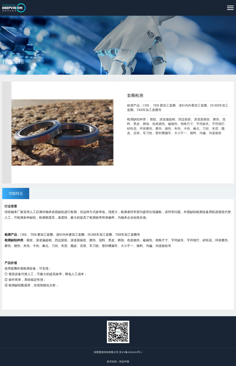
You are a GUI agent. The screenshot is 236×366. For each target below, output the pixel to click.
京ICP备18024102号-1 (130, 352)
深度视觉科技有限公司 (106, 352)
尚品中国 (124, 361)
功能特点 (16, 194)
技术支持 (112, 361)
